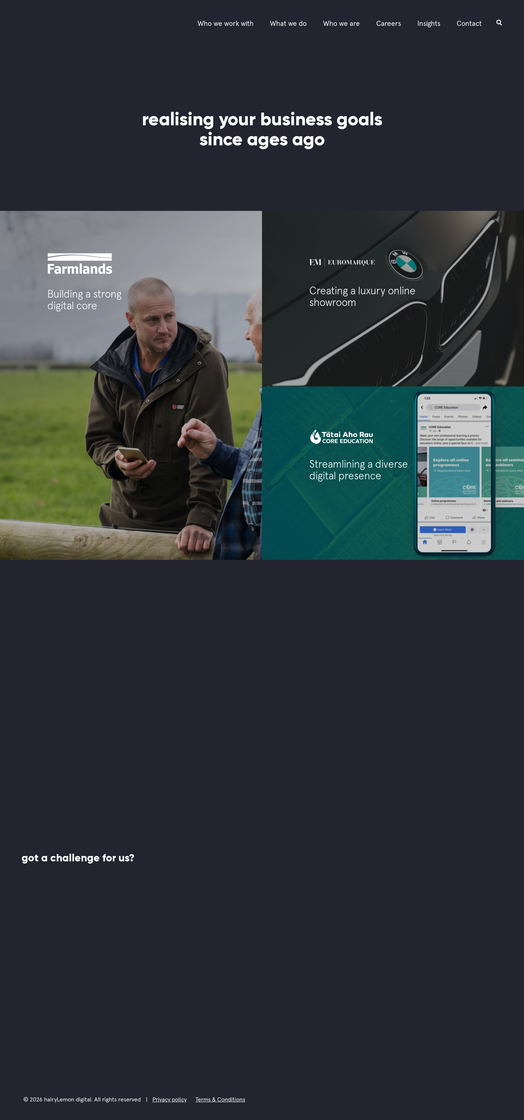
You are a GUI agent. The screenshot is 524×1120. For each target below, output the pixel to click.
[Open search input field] (499, 22)
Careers (388, 23)
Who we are (341, 23)
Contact (469, 23)
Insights (428, 23)
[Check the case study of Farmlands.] (131, 385)
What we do (288, 23)
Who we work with (226, 23)
